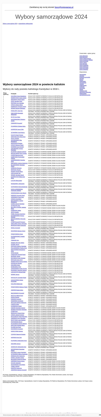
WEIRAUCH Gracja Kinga (17, 313)
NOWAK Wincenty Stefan (17, 242)
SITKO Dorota (14, 253)
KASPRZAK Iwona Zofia (17, 129)
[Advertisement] (51, 38)
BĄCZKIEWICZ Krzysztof (17, 293)
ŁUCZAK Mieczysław (16, 180)
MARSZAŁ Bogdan (16, 170)
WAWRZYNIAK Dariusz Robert (19, 261)
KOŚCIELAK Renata (16, 263)
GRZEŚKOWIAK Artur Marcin (18, 193)
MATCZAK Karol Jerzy (17, 260)
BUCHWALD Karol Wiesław (18, 258)
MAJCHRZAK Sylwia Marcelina (19, 316)
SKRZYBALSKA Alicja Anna (18, 136)
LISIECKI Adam (15, 304)
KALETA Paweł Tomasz (17, 135)
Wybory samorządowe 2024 (51, 16)
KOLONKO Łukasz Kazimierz (18, 352)
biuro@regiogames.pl (64, 7)
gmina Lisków (83, 62)
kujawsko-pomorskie (85, 77)
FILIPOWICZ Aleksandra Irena (19, 340)
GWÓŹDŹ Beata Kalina (17, 290)
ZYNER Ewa (14, 311)
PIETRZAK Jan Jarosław (17, 103)
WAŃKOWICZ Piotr (16, 267)
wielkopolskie (83, 93)
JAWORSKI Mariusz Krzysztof (19, 370)
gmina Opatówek (84, 65)
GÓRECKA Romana (16, 168)
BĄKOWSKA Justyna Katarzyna (19, 163)
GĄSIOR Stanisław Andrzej (18, 308)
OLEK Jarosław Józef (16, 101)
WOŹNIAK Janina (15, 256)
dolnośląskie (83, 74)
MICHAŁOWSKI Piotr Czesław (19, 153)
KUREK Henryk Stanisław (17, 204)
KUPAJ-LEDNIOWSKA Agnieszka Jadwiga (17, 190)
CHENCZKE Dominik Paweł (18, 254)
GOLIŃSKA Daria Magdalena (18, 96)
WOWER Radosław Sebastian (19, 309)
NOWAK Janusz (15, 274)
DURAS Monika (15, 297)
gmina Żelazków (84, 69)
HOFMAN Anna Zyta (16, 337)
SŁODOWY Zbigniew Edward (18, 151)
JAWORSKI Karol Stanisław (18, 318)
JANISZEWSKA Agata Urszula (19, 268)
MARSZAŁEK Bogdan (16, 143)
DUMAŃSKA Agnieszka (17, 301)
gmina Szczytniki (84, 68)
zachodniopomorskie (85, 95)
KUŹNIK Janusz (15, 244)
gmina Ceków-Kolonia (85, 58)
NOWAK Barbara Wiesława (18, 108)
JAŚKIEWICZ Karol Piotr (17, 197)
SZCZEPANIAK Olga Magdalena (16, 141)
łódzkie (81, 80)
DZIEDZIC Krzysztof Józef (18, 195)
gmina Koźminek (84, 61)
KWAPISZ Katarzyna (16, 368)
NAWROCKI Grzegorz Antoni (18, 106)
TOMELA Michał (15, 366)
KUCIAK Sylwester (16, 363)
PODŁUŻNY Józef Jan (17, 111)
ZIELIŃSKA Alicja (15, 265)
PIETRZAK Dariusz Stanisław (18, 246)
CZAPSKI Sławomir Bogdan (18, 334)
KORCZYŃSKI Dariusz (17, 331)
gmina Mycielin (83, 64)
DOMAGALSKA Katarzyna (18, 356)
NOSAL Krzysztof (15, 228)
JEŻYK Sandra (15, 212)
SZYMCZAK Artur (15, 205)
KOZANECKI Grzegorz (17, 329)
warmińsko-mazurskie (85, 92)
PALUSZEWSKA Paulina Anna (19, 248)
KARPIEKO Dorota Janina (17, 361)
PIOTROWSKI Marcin (16, 322)
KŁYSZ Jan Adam (15, 117)
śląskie (81, 89)
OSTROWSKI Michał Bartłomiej (19, 187)
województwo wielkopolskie (26, 23)
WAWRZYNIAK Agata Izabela (18, 98)
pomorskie (82, 88)
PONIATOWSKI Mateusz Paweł (19, 287)
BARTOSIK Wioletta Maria (18, 325)
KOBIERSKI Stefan (16, 210)
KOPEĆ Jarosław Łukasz (17, 357)
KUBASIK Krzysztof (16, 299)
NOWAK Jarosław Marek (17, 175)
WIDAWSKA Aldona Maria (17, 99)
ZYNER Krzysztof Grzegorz (18, 222)
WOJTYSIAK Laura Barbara (18, 320)
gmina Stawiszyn (84, 66)
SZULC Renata (15, 138)
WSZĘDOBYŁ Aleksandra (17, 183)
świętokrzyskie (83, 91)
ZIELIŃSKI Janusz (15, 343)
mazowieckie (83, 82)
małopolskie (83, 81)
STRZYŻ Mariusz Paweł (17, 145)
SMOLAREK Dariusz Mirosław (19, 223)
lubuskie (82, 78)
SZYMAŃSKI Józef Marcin (18, 132)
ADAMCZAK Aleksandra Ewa (18, 347)
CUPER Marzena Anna (17, 155)
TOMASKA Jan (15, 240)
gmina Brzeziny (84, 57)
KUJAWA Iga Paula (16, 327)
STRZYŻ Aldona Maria (17, 105)
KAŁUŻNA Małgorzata (16, 284)
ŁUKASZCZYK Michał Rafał (18, 272)
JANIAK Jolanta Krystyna (17, 315)
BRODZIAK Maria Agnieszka (18, 225)
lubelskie (82, 76)
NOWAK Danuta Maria (17, 171)
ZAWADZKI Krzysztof (16, 123)
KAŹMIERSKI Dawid (16, 306)
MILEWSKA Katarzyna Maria (18, 359)
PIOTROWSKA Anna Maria (18, 364)
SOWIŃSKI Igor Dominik (17, 147)
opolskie (82, 84)
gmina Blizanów (84, 56)
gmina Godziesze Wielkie (86, 60)
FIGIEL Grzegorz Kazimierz (18, 214)
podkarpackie (83, 85)
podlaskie (82, 87)
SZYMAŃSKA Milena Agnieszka (19, 354)
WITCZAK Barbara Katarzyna (18, 302)
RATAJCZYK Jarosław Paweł (18, 277)
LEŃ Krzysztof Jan (16, 173)
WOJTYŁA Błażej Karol (17, 295)
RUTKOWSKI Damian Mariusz (19, 323)
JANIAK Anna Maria (16, 199)
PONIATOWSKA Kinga (17, 234)
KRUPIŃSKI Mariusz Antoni (18, 231)
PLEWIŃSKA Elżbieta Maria (18, 126)
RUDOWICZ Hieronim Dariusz (19, 270)
